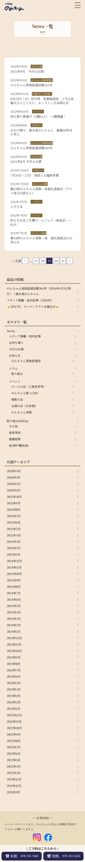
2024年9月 (14, 580)
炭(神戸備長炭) (19, 445)
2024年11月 (14, 567)
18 (42, 260)
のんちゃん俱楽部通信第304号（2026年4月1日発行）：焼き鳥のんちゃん (39, 291)
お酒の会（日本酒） (24, 406)
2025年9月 (14, 503)
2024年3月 (14, 619)
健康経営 (15, 439)
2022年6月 (14, 753)
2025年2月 (14, 548)
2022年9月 (14, 734)
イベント (15, 381)
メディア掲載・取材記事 (25, 336)
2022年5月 (14, 760)
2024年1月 (13, 631)
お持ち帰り (16, 343)
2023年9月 (14, 657)
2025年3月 (14, 541)
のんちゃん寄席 (21, 412)
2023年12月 (14, 638)
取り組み (17, 374)
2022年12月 (14, 715)
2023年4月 (14, 689)
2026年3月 (14, 477)
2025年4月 (14, 535)
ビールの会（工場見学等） (28, 386)
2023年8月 (14, 664)
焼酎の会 (17, 399)
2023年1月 (13, 709)
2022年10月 (14, 728)
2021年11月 (14, 786)
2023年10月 (14, 651)
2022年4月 (14, 766)
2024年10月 (14, 574)
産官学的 (15, 432)
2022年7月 (14, 747)
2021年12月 (14, 779)
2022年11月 (14, 721)
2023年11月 (14, 644)
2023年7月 (14, 670)
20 (56, 260)
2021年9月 (13, 792)
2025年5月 (14, 529)
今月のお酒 (16, 349)
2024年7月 (14, 593)
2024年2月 (14, 625)
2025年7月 (14, 516)
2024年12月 (14, 561)
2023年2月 (14, 702)
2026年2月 (14, 484)
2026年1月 (13, 490)
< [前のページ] (25, 260)
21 (63, 260)
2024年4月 (14, 612)
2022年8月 (14, 741)
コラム (13, 368)
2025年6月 (14, 522)
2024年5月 (14, 606)
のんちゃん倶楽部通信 (26, 361)
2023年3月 (14, 696)
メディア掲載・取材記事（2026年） (30, 300)
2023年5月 (14, 683)
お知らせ (14, 355)
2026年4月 (14, 471)
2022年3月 (14, 773)
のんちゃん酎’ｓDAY (24, 393)
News (11, 331)
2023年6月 (14, 676)
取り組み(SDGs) (17, 421)
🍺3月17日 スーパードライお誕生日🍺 (33, 306)
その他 (13, 426)
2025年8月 (14, 509)
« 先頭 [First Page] (16, 260)
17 (35, 260)
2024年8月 (14, 587)
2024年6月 (14, 599)
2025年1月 (13, 554)
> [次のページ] (70, 260)
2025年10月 (14, 497)
